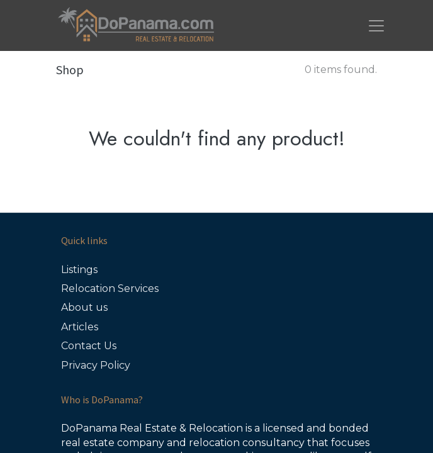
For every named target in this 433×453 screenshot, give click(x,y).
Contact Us (88, 346)
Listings (79, 270)
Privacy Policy (95, 365)
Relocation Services (110, 288)
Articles (79, 327)
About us (84, 307)
